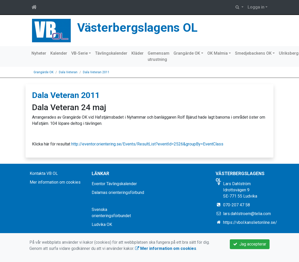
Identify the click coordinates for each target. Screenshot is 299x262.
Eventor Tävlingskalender (114, 183)
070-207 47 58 (236, 204)
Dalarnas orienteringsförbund (118, 192)
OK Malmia (217, 53)
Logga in (256, 7)
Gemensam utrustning (158, 56)
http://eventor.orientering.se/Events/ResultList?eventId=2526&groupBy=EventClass (147, 144)
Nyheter (39, 53)
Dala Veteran (68, 72)
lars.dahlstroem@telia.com (247, 213)
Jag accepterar (249, 244)
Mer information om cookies (55, 182)
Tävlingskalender (111, 53)
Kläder (137, 53)
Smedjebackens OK (253, 53)
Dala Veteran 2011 (96, 72)
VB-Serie (79, 53)
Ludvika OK (102, 224)
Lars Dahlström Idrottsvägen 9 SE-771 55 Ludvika (240, 190)
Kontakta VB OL (44, 173)
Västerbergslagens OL (137, 28)
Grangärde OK (187, 53)
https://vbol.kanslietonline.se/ (250, 222)
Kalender (58, 53)
